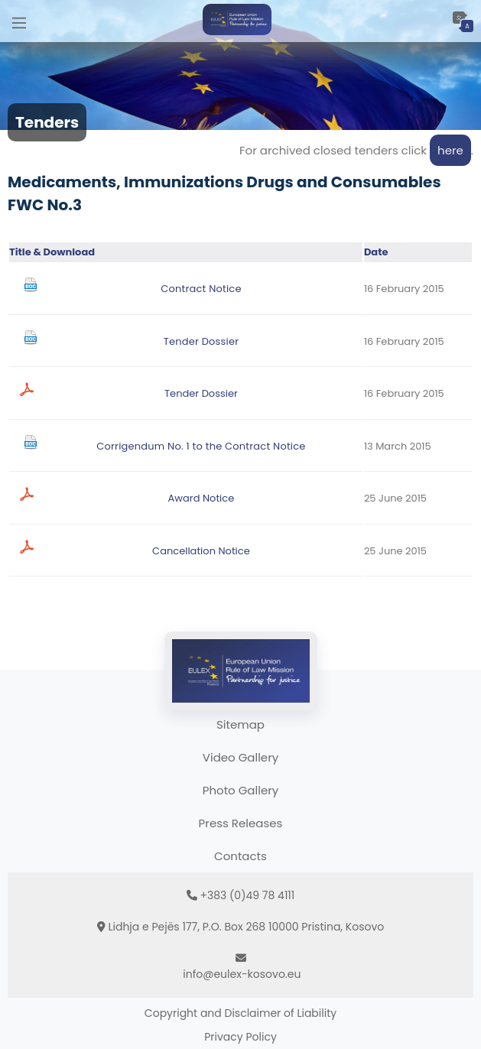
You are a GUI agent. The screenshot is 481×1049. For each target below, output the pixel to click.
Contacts (240, 856)
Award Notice (201, 498)
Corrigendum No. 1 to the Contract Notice (200, 446)
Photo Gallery (240, 790)
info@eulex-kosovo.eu (242, 974)
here (450, 150)
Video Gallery (240, 757)
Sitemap (240, 724)
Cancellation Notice (201, 551)
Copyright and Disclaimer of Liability (240, 1013)
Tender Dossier (201, 341)
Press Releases (241, 823)
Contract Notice (201, 288)
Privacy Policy (240, 1036)
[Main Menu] (19, 21)
